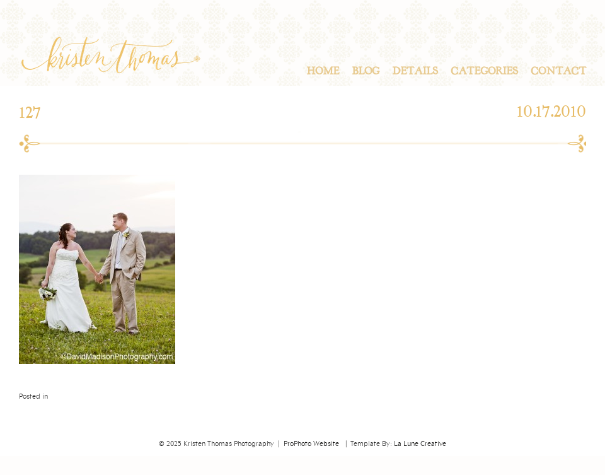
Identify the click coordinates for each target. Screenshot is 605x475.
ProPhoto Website (311, 444)
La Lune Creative (420, 444)
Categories (484, 71)
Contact (558, 71)
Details (415, 71)
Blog (365, 71)
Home (322, 71)
